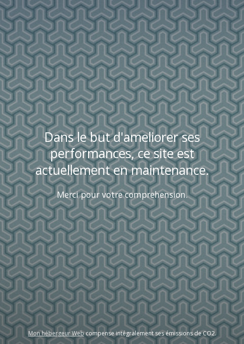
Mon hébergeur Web (56, 333)
